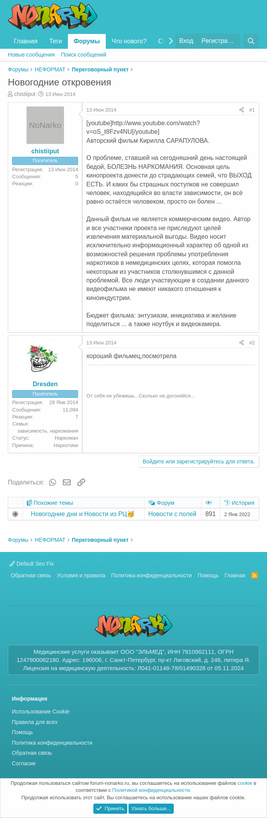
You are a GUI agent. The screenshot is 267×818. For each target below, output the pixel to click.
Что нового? (129, 41)
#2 (252, 343)
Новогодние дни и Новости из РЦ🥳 (83, 514)
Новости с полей (172, 514)
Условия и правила (81, 575)
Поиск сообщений (83, 54)
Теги (55, 41)
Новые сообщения (31, 54)
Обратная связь (31, 575)
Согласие (24, 763)
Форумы (87, 41)
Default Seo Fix (31, 564)
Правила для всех (34, 722)
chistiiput (24, 94)
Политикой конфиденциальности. (152, 790)
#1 (252, 110)
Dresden (45, 384)
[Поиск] (251, 41)
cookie (245, 783)
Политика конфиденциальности (151, 575)
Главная (25, 41)
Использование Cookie (40, 711)
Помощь (208, 575)
